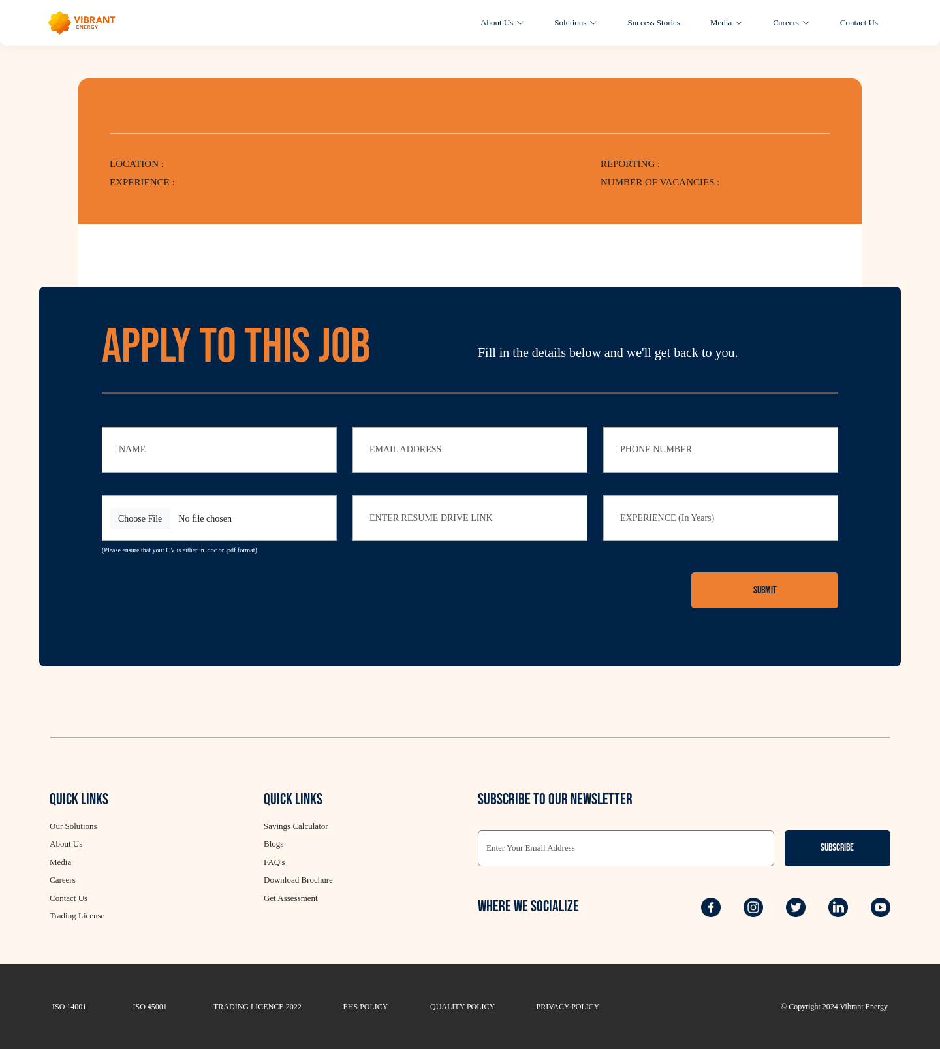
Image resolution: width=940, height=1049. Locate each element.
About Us (502, 22)
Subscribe (837, 847)
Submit (765, 590)
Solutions (575, 22)
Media (726, 22)
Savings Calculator (296, 826)
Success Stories (653, 22)
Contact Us (859, 22)
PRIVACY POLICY (568, 1006)
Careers (791, 22)
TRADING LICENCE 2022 (257, 1006)
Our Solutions (73, 826)
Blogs (273, 844)
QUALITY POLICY (462, 1006)
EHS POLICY (365, 1006)
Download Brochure (298, 880)
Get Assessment (291, 898)
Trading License (77, 915)
